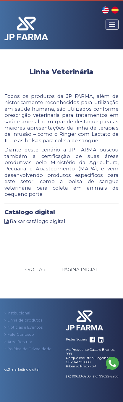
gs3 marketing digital (21, 369)
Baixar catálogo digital (34, 221)
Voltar (35, 269)
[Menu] (112, 25)
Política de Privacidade (29, 348)
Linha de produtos (24, 320)
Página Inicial (80, 269)
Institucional (18, 313)
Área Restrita (19, 341)
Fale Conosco (20, 334)
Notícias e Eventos (25, 327)
